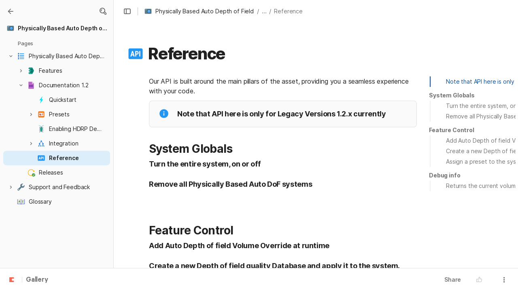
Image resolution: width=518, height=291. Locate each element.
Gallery (37, 280)
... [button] (264, 11)
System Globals (452, 95)
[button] (102, 11)
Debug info (445, 175)
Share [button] (452, 279)
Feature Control (451, 130)
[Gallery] (10, 11)
